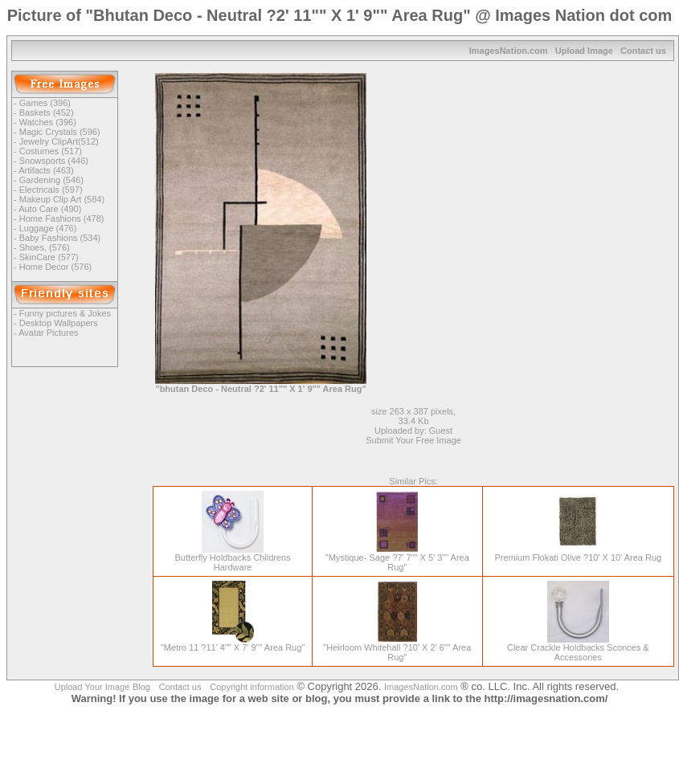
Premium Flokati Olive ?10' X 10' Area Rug (577, 553)
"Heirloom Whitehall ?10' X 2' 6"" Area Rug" (397, 648)
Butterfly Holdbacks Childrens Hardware (232, 558)
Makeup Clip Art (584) (61, 199)
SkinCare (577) (49, 257)
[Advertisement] (537, 185)
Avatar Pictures (48, 332)
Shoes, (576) (44, 247)
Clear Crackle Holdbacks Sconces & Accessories (578, 648)
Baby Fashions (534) (60, 238)
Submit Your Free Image (413, 440)
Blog (141, 687)
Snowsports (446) (53, 160)
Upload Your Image (92, 687)
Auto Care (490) (49, 209)
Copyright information (252, 687)
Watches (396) (47, 122)
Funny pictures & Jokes (65, 313)
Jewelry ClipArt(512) (59, 141)
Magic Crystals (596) (59, 132)
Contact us (643, 50)
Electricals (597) (51, 189)
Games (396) (45, 103)
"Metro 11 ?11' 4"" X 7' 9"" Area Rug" (233, 643)
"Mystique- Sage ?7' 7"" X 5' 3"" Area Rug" (397, 558)
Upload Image (584, 50)
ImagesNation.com (508, 50)
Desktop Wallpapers (58, 323)
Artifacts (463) (45, 170)
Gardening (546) (51, 180)
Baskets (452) (46, 112)
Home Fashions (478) (61, 218)
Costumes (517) (50, 151)
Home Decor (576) (55, 267)
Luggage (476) (48, 228)
